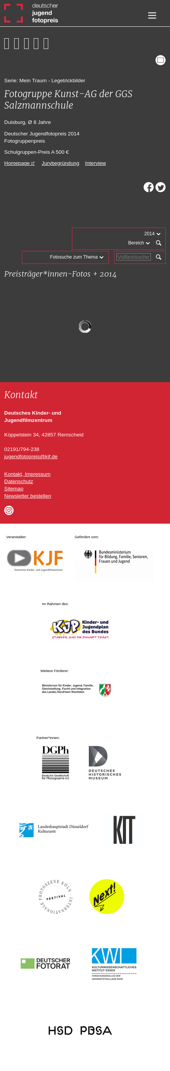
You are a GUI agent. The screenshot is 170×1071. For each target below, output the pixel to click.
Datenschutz (18, 481)
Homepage (17, 163)
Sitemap (13, 489)
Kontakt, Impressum (27, 474)
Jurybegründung (60, 163)
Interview (95, 163)
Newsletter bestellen (27, 496)
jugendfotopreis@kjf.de (30, 456)
